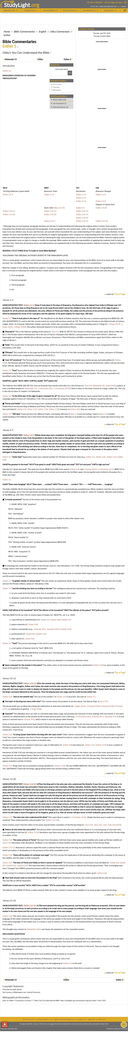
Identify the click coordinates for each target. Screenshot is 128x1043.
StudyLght (17, 5)
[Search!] (70, 73)
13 (11, 59)
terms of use (28, 1019)
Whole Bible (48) (59, 100)
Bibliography (57, 90)
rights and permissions (63, 1019)
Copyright (56, 87)
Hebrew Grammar (101, 243)
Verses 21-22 (9, 900)
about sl (91, 1019)
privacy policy (43, 1019)
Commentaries (24, 31)
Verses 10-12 (9, 678)
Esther (7, 35)
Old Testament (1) (59, 103)
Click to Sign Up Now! (113, 2)
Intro (8, 65)
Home (7, 31)
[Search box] (59, 73)
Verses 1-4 (7, 300)
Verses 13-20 (9, 779)
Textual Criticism (116, 243)
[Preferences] (125, 10)
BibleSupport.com (20, 992)
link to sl (101, 1019)
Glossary (9, 246)
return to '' (116, 294)
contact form (104, 1024)
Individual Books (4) (60, 107)
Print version (57, 84)
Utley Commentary (60, 31)
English (42, 31)
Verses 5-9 (7, 430)
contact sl (80, 1019)
